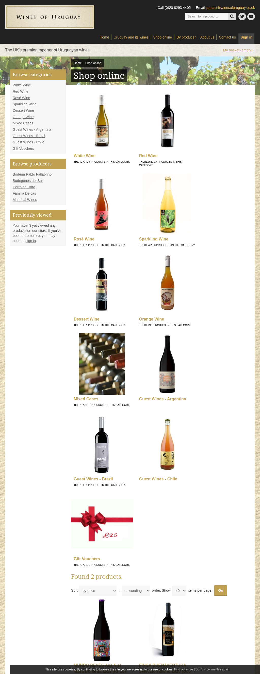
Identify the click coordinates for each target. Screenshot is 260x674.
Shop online (93, 65)
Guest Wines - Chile (28, 144)
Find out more (183, 669)
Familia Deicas (24, 195)
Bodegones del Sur (28, 183)
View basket (142, 584)
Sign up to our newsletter (217, 614)
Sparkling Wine (25, 106)
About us (80, 574)
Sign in (246, 39)
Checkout (140, 590)
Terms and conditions (88, 590)
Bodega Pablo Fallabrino (32, 176)
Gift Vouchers (23, 150)
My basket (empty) (237, 52)
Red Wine (20, 93)
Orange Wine (23, 119)
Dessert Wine (23, 112)
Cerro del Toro (24, 189)
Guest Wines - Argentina (32, 131)
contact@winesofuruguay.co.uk (230, 8)
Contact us (141, 574)
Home (78, 65)
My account (141, 579)
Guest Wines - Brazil (29, 138)
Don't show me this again (213, 669)
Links (78, 584)
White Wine (22, 87)
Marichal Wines (25, 202)
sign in (31, 243)
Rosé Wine (21, 100)
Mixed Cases (23, 125)
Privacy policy (83, 595)
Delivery (79, 579)
